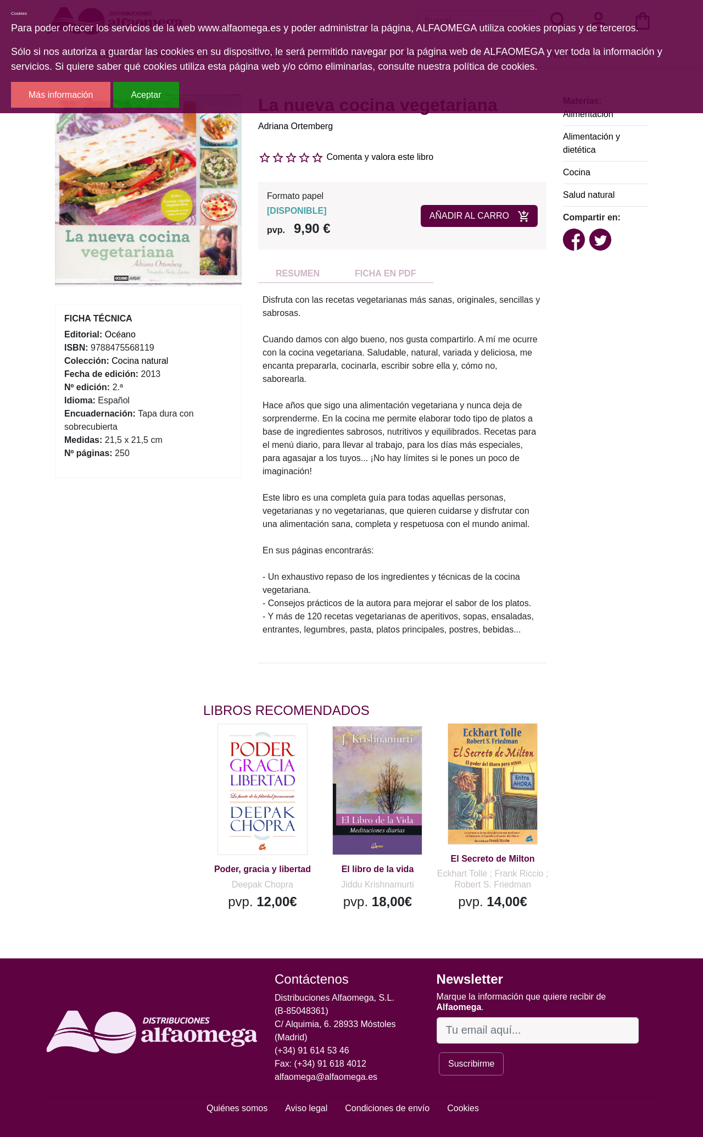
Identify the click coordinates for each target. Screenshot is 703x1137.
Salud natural (589, 194)
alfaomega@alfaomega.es (326, 1076)
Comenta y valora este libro (379, 157)
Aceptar (146, 94)
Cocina (576, 172)
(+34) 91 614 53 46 (312, 1050)
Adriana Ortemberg (295, 126)
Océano (120, 334)
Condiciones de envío (387, 1108)
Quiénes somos (237, 1108)
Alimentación (588, 114)
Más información (61, 94)
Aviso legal (306, 1108)
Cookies (463, 1108)
